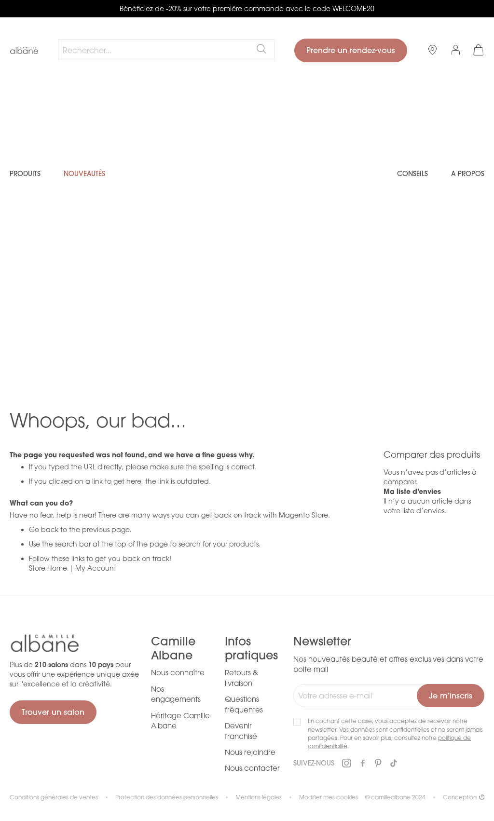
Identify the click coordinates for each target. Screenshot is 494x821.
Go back (43, 529)
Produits (25, 173)
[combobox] (166, 50)
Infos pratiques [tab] (251, 648)
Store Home (48, 568)
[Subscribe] (450, 695)
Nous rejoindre (250, 752)
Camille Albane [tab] (173, 648)
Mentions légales (258, 797)
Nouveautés (84, 173)
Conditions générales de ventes (54, 797)
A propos (467, 173)
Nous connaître (178, 672)
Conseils (412, 173)
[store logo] (24, 50)
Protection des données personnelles (166, 797)
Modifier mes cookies (328, 797)
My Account (95, 568)
